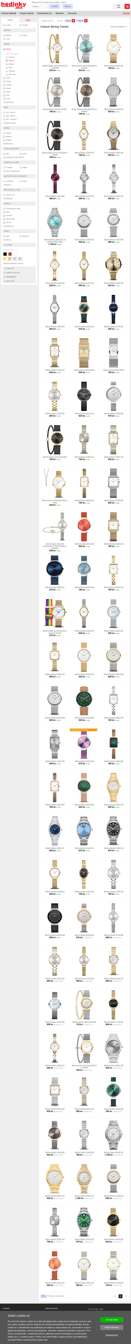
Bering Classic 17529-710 (54, 978)
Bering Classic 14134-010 (113, 1283)
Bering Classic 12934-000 (84, 239)
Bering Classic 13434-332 (113, 1239)
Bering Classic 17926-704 (54, 1239)
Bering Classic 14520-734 (113, 587)
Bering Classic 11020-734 (84, 152)
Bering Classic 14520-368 (113, 761)
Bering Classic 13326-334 (54, 891)
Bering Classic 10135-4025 (55, 935)
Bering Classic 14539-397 (54, 587)
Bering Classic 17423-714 (113, 457)
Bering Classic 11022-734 (54, 283)
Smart (28, 20)
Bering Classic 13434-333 (113, 283)
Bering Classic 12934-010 (113, 1196)
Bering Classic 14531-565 (84, 544)
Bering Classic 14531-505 (54, 1283)
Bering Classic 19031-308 (84, 587)
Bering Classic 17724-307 (113, 326)
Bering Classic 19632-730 (113, 804)
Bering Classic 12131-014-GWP (55, 109)
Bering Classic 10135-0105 (114, 674)
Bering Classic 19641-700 (113, 1065)
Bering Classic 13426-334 (113, 152)
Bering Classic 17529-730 (54, 413)
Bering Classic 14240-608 (84, 718)
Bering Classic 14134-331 (113, 66)
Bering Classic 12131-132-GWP (55, 457)
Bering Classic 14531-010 (84, 1283)
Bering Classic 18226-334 (113, 544)
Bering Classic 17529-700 (113, 891)
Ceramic (10, 57)
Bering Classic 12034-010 (84, 935)
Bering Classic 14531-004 (113, 631)
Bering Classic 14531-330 (84, 674)
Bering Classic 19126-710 (84, 1109)
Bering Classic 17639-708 (84, 1239)
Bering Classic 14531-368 (84, 804)
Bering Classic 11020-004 (54, 326)
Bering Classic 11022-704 (113, 196)
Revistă (126, 13)
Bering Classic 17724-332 (113, 1022)
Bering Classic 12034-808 (113, 1109)
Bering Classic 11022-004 (84, 196)
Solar (9, 68)
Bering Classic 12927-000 (113, 239)
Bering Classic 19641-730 (54, 1196)
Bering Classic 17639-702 (113, 848)
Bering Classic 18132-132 (84, 413)
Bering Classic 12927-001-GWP (84, 1022)
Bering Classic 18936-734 (84, 1196)
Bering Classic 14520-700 (113, 718)
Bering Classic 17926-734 (54, 674)
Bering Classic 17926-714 (84, 457)
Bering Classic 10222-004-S (113, 370)
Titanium (10, 71)
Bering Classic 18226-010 (54, 1109)
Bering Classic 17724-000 (113, 935)
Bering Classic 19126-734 (113, 978)
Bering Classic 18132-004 (54, 1022)
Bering (7, 49)
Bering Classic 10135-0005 (55, 718)
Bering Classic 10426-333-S (84, 370)
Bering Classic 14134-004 (113, 109)
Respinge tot (112, 1335)
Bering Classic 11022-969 (54, 196)
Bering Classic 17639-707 (84, 848)
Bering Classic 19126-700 (84, 1152)
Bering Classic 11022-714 (54, 1065)
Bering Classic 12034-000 (113, 413)
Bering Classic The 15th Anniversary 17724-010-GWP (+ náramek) (55, 546)
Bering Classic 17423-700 (54, 761)
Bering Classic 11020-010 (84, 631)
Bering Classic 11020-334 (84, 283)
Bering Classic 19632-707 (54, 848)
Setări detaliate (112, 1327)
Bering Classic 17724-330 (84, 978)
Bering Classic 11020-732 (84, 891)
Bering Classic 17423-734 (54, 370)
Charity (10, 64)
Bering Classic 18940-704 (113, 1152)
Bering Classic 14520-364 (54, 804)
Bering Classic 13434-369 (54, 1152)
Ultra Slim (11, 74)
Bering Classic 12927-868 (84, 326)
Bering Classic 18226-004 (113, 500)
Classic (10, 61)
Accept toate (112, 1319)
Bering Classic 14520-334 (84, 500)
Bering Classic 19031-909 (84, 761)
